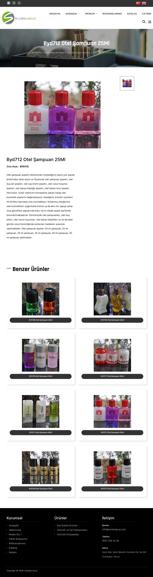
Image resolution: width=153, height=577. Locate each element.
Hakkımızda (15, 530)
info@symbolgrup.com (114, 529)
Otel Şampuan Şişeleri (78, 52)
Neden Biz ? (15, 534)
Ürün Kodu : (13, 166)
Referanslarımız (112, 13)
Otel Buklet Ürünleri (53, 52)
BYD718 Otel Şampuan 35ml (40, 376)
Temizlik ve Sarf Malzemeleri (72, 530)
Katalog (132, 13)
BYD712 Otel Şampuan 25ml (112, 432)
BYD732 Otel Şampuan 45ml (112, 320)
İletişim (146, 13)
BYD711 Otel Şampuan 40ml (40, 432)
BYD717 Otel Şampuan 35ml (112, 376)
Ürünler (90, 13)
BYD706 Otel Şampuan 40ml (40, 320)
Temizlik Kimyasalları (68, 534)
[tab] (127, 83)
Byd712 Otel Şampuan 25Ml (107, 52)
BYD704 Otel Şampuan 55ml (40, 488)
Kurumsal (71, 13)
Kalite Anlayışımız (18, 538)
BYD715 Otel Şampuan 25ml (112, 488)
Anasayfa (54, 13)
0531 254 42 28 (110, 540)
